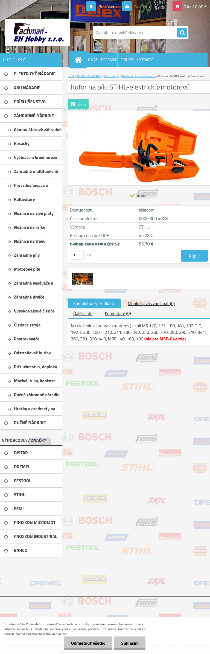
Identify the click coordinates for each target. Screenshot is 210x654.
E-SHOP (127, 59)
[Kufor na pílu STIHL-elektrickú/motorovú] (82, 274)
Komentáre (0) (118, 313)
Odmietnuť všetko (88, 643)
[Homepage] (79, 59)
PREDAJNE (109, 59)
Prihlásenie (108, 6)
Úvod (71, 76)
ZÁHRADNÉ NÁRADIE (89, 76)
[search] (182, 33)
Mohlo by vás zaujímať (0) (151, 303)
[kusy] (77, 255)
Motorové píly (112, 76)
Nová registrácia (148, 6)
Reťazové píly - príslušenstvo (139, 76)
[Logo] (37, 32)
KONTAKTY (144, 59)
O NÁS (93, 59)
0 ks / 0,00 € (195, 6)
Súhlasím (130, 643)
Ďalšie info (82, 313)
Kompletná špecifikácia (94, 303)
